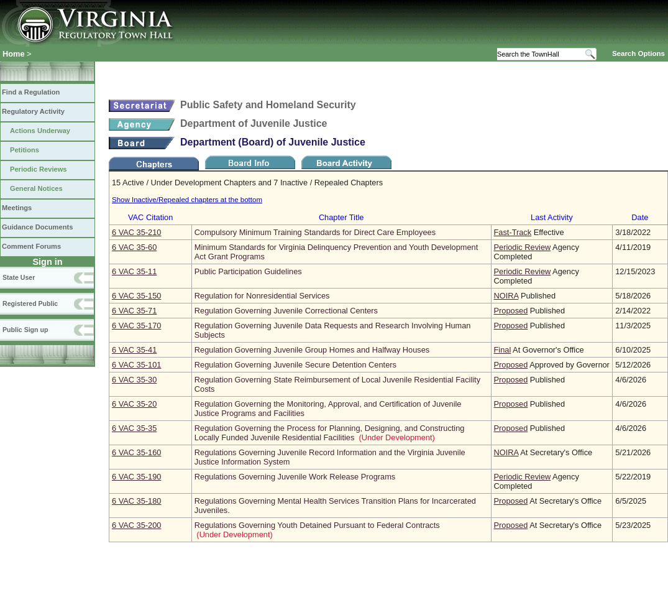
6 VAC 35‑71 (134, 310)
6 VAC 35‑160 (136, 452)
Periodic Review (522, 247)
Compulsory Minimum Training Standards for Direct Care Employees (315, 232)
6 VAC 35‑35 (134, 428)
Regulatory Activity (33, 111)
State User (18, 277)
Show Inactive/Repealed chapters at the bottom (187, 199)
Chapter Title (341, 217)
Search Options (638, 53)
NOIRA (506, 295)
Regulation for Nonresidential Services (262, 295)
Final (502, 349)
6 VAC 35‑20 (134, 404)
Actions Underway (40, 130)
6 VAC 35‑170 (136, 325)
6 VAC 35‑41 (134, 349)
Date (639, 217)
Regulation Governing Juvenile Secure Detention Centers (295, 364)
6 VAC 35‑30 (134, 379)
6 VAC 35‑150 (136, 295)
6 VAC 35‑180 (136, 501)
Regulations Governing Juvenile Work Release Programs (294, 476)
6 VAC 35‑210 (136, 232)
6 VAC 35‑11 (134, 271)
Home (13, 53)
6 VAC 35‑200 (136, 525)
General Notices (36, 188)
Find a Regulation (31, 92)
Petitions (24, 150)
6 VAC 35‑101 (136, 364)
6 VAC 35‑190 (136, 476)
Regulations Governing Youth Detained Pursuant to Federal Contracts (317, 525)
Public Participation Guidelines (248, 271)
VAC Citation (150, 217)
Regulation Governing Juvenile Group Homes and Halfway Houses (311, 349)
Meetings (17, 207)
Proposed (511, 310)
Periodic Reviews (38, 169)
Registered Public (30, 303)
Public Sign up (25, 329)
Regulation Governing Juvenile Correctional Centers (286, 310)
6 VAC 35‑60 (134, 247)
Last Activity (552, 217)
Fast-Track (513, 232)
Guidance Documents (37, 227)
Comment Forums (31, 246)
